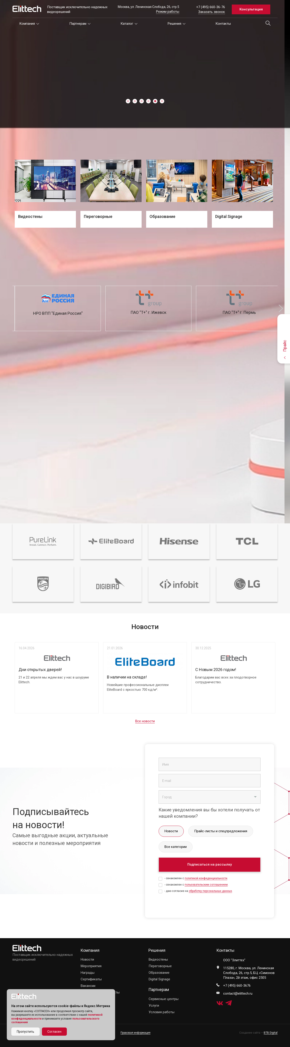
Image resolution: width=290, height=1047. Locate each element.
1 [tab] (128, 101)
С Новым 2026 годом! (215, 669)
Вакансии (88, 986)
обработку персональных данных (210, 891)
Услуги (154, 1005)
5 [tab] (155, 101)
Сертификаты (91, 979)
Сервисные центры (164, 999)
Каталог (129, 24)
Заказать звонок (211, 12)
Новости (87, 959)
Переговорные (160, 966)
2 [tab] (135, 101)
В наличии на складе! (127, 677)
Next (281, 308)
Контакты (223, 24)
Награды (87, 973)
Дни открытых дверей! (40, 669)
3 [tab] (141, 101)
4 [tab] (148, 101)
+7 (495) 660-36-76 (210, 7)
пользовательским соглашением (206, 884)
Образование (159, 973)
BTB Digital (271, 1032)
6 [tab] (162, 101)
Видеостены (158, 959)
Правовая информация (135, 1032)
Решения (177, 24)
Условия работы (161, 1012)
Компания (29, 24)
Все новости (145, 721)
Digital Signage (159, 979)
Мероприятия (91, 966)
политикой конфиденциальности (206, 878)
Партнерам (80, 24)
